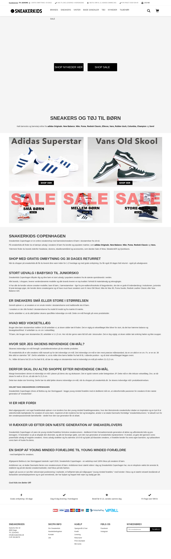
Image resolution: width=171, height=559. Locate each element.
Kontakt (51, 534)
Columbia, (132, 126)
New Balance (69, 126)
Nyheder (111, 11)
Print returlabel (79, 541)
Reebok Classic (141, 245)
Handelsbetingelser (55, 531)
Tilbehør (124, 11)
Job (49, 538)
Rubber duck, (121, 126)
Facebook (104, 528)
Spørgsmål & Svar (80, 528)
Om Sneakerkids (54, 528)
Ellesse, (105, 126)
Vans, (112, 126)
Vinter (76, 11)
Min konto (77, 544)
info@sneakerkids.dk (16, 535)
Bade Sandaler (90, 11)
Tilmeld (156, 529)
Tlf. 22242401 (23, 2)
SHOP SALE (102, 67)
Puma (83, 126)
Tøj (103, 11)
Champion (141, 126)
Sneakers (65, 11)
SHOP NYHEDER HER (69, 67)
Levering (77, 534)
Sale (52, 21)
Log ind (147, 2)
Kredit (76, 531)
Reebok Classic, (94, 126)
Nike (78, 126)
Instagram (104, 531)
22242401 (15, 532)
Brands (53, 11)
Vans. (153, 245)
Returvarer (78, 538)
